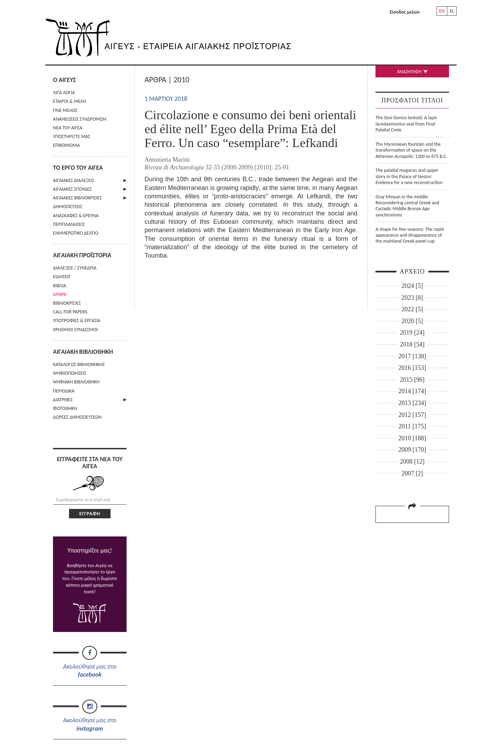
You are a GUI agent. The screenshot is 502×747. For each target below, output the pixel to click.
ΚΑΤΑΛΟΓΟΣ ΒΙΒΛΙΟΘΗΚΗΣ (79, 364)
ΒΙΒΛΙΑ (59, 286)
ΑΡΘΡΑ (60, 294)
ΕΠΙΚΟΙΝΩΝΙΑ (66, 145)
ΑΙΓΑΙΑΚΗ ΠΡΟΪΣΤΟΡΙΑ (82, 255)
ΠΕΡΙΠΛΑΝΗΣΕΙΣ (69, 224)
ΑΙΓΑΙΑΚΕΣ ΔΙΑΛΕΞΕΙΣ (73, 180)
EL (452, 11)
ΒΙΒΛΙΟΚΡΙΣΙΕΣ (67, 303)
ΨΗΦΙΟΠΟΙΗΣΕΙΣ (69, 373)
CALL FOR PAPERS (70, 312)
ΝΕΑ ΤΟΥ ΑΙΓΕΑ (67, 128)
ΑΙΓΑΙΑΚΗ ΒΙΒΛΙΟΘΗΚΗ (83, 352)
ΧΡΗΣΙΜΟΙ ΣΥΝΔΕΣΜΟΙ (75, 330)
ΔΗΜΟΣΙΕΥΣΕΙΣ (67, 206)
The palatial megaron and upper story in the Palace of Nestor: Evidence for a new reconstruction (408, 176)
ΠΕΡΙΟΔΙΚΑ (64, 391)
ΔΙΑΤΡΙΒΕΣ (63, 400)
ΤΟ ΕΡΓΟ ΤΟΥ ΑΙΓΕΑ (78, 167)
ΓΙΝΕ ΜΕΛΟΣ (65, 110)
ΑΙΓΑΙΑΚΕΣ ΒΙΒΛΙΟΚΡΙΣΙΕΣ (77, 198)
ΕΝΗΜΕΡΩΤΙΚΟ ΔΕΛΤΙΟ (75, 233)
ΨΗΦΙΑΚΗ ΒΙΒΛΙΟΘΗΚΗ (76, 382)
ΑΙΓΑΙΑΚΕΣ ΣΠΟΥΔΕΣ (72, 189)
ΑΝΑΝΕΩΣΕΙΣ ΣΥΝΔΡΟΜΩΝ (79, 119)
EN (441, 11)
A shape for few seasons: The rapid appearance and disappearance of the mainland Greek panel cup (409, 235)
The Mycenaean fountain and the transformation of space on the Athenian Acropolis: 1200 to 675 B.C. (411, 150)
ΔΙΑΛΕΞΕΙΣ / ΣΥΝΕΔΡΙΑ (75, 268)
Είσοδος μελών (405, 12)
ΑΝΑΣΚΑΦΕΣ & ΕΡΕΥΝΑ (76, 216)
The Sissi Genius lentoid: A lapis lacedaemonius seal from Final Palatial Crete (406, 124)
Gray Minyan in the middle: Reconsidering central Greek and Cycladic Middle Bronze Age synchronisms (407, 206)
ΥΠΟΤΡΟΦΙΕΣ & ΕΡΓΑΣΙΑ (76, 320)
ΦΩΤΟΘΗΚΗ (65, 408)
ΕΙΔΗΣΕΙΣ (61, 277)
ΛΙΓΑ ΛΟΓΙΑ (64, 93)
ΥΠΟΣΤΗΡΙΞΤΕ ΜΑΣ (71, 136)
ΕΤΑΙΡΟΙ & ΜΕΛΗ (69, 101)
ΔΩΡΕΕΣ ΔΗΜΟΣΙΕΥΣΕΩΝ (77, 417)
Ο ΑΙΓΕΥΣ (64, 80)
